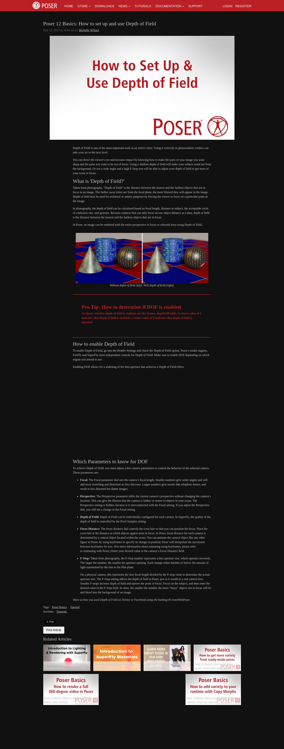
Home (68, 6)
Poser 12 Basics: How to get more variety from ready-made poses (213, 666)
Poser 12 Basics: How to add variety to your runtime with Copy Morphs (211, 700)
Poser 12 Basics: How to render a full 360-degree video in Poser (67, 700)
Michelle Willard (89, 30)
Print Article (53, 630)
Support (195, 6)
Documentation (168, 6)
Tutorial (75, 607)
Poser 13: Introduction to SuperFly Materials (114, 666)
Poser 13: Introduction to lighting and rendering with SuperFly (65, 666)
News (123, 6)
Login (227, 6)
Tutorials (143, 6)
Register (243, 6)
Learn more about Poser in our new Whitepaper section (164, 666)
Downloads (104, 6)
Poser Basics (59, 607)
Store (83, 6)
